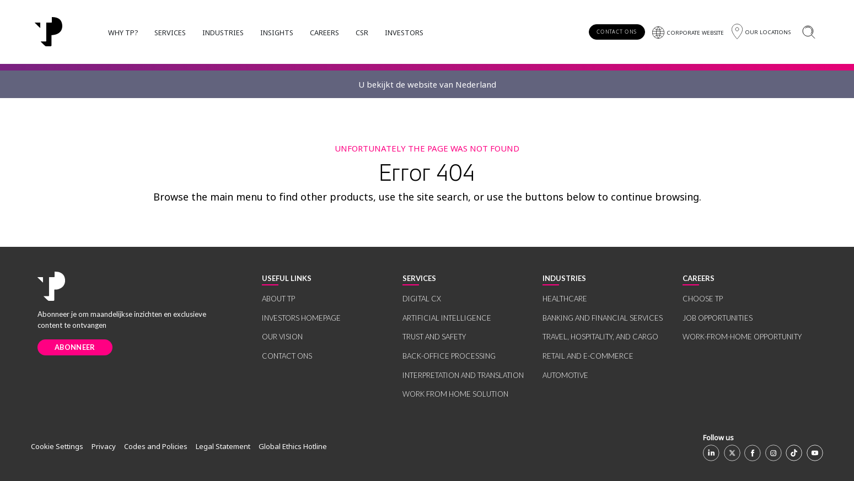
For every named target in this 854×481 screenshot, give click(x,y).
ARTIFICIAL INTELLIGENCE (446, 318)
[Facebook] (752, 453)
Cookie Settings (57, 446)
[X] (732, 453)
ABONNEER (75, 347)
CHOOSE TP (703, 298)
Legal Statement (223, 446)
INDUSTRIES (223, 32)
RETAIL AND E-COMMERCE (588, 356)
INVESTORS (404, 32)
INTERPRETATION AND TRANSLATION (463, 375)
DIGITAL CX (421, 298)
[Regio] (761, 32)
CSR (362, 32)
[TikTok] (794, 453)
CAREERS (324, 32)
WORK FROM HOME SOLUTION (455, 394)
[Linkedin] (711, 453)
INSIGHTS (276, 32)
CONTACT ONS (617, 31)
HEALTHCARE (565, 298)
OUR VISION (282, 336)
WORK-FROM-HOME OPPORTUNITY (742, 336)
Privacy (104, 446)
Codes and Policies (155, 446)
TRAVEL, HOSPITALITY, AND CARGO (600, 336)
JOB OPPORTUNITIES (718, 318)
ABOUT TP (278, 298)
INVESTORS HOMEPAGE (301, 318)
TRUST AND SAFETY (434, 336)
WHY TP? (123, 32)
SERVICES (170, 32)
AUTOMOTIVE (565, 375)
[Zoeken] (808, 31)
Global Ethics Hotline (293, 446)
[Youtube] (815, 453)
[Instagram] (773, 453)
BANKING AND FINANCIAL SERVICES (603, 318)
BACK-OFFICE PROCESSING (449, 356)
